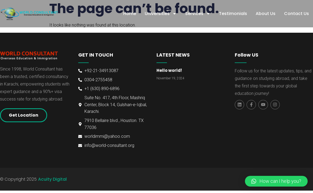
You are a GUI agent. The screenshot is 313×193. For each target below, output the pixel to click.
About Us (265, 13)
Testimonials (233, 13)
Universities (161, 13)
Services (197, 13)
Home (129, 13)
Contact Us (296, 13)
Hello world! (169, 70)
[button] (276, 181)
